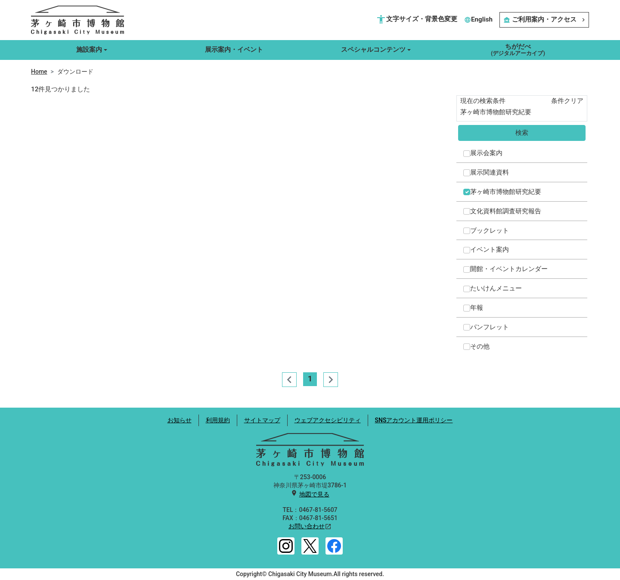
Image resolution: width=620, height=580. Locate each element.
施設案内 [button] (89, 49)
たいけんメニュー (496, 288)
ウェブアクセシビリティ (327, 420)
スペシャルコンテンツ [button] (373, 49)
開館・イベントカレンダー (509, 269)
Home (39, 71)
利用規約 (218, 420)
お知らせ (179, 420)
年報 (476, 308)
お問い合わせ (306, 526)
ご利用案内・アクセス (544, 19)
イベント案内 (489, 249)
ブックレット (489, 230)
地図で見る (314, 494)
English (478, 19)
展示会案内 (486, 153)
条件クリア (567, 101)
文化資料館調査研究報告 (505, 211)
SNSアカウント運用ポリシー (414, 420)
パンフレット (489, 327)
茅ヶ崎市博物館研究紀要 (505, 192)
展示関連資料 (489, 172)
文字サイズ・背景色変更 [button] (416, 19)
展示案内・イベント (234, 49)
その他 (480, 346)
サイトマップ (262, 420)
